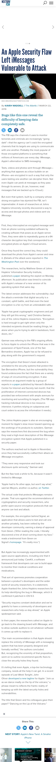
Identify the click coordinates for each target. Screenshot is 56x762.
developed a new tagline (21, 662)
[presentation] (3, 745)
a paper (16, 260)
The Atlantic (31, 89)
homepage (15, 526)
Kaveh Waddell (14, 89)
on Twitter (44, 472)
